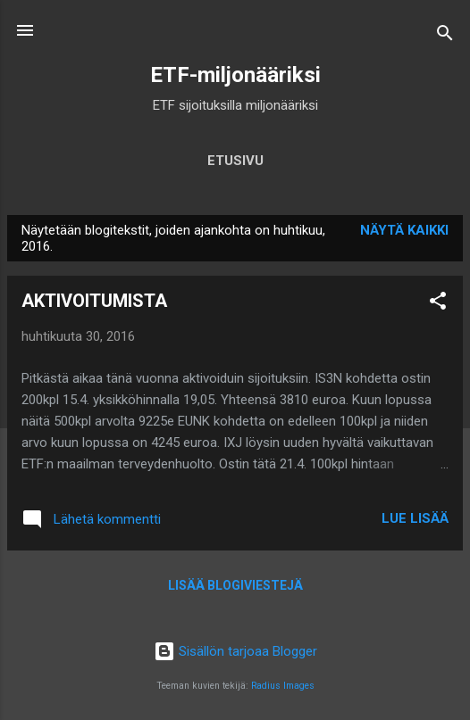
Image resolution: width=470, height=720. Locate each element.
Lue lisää (415, 518)
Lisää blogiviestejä (235, 585)
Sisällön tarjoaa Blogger (235, 651)
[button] (438, 304)
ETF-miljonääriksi (235, 74)
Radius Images (283, 685)
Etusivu (235, 161)
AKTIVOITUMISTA (94, 300)
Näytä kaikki (404, 230)
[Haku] (445, 36)
